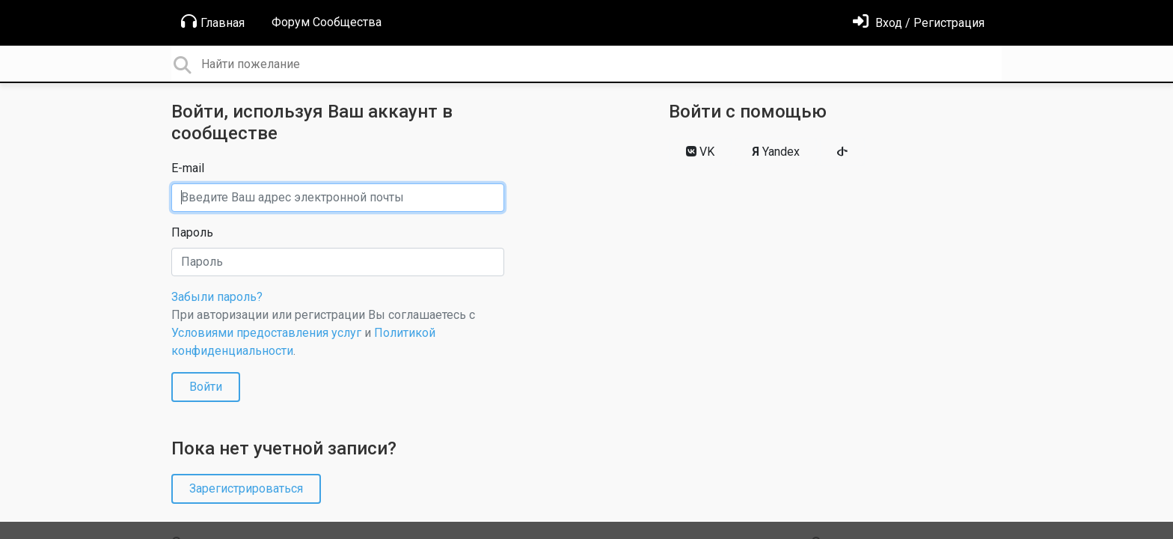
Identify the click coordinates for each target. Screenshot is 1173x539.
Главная (213, 21)
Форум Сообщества (327, 22)
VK (700, 151)
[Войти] (918, 22)
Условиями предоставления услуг (266, 333)
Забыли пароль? (217, 297)
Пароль (192, 232)
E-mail (187, 168)
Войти (205, 387)
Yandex (776, 151)
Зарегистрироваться (246, 488)
